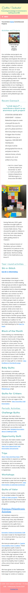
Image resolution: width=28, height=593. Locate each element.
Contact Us (14, 589)
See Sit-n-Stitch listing (10, 272)
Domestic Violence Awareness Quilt (13, 532)
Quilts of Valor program (9, 497)
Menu (5, 17)
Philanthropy (6, 389)
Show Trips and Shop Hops (11, 457)
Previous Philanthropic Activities (13, 510)
